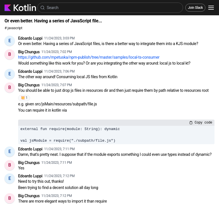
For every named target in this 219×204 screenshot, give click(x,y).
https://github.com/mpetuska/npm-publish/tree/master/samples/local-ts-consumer (89, 57)
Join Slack (195, 8)
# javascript (13, 28)
